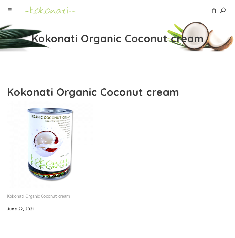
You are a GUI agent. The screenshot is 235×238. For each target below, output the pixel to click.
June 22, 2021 (20, 209)
